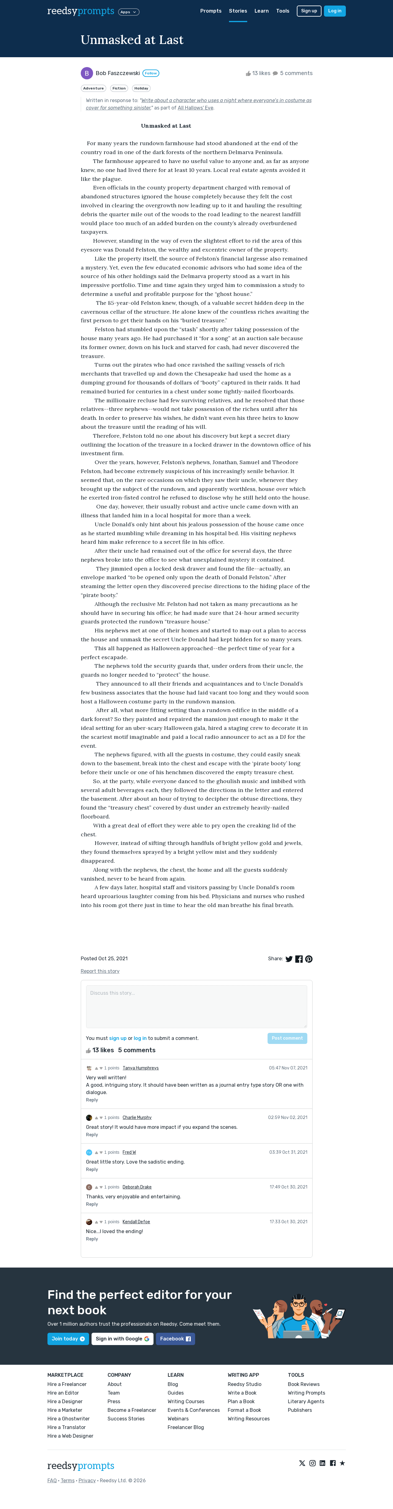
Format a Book (244, 1410)
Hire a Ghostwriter (68, 1419)
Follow (151, 73)
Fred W (129, 1152)
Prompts (211, 11)
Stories (238, 11)
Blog (173, 1384)
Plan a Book (241, 1401)
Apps (129, 12)
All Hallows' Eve (195, 108)
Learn (262, 11)
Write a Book (242, 1393)
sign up (118, 1038)
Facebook (175, 1339)
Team (114, 1393)
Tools (282, 11)
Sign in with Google (122, 1339)
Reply (92, 1100)
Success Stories (126, 1419)
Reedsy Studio (244, 1384)
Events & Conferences (194, 1410)
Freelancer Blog (186, 1427)
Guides (176, 1393)
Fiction (119, 88)
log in (140, 1038)
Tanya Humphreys (141, 1068)
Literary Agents (306, 1401)
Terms (68, 1480)
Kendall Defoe (136, 1221)
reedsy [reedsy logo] (80, 11)
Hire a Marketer (64, 1410)
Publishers (300, 1410)
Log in (335, 11)
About (115, 1384)
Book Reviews (304, 1384)
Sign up (309, 11)
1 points (107, 1067)
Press (114, 1401)
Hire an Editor (63, 1393)
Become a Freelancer (132, 1410)
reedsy (80, 1466)
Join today (68, 1339)
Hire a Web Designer (70, 1436)
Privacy (87, 1480)
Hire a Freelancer (67, 1384)
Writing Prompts (306, 1393)
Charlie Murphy (137, 1117)
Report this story (100, 971)
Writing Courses (186, 1401)
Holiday (141, 88)
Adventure (93, 88)
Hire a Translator (66, 1427)
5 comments (292, 73)
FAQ (52, 1480)
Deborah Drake (137, 1187)
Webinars (178, 1419)
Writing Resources (249, 1419)
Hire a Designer (65, 1401)
